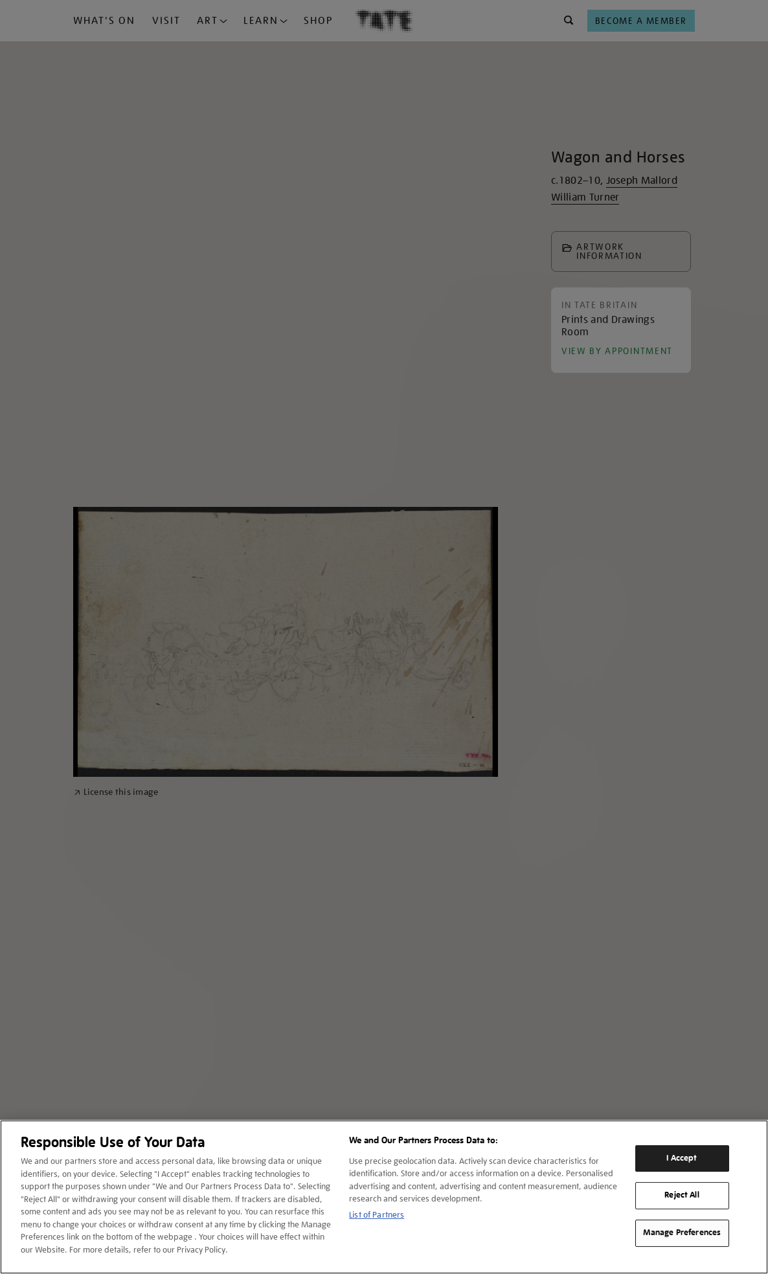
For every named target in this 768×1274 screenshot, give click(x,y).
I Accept (681, 1158)
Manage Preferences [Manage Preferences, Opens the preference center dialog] (682, 1232)
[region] (384, 1197)
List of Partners (376, 1214)
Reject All (681, 1195)
